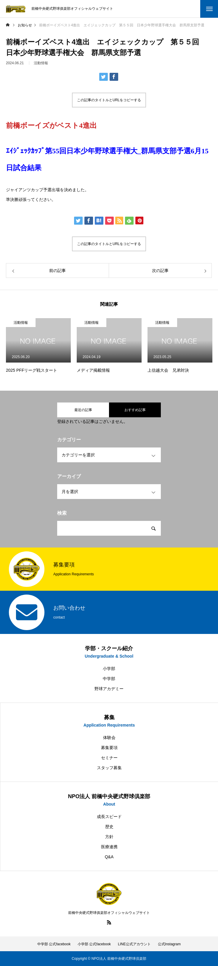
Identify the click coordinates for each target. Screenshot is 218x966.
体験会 (109, 737)
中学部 (109, 679)
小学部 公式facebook (94, 944)
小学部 (109, 668)
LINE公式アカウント (134, 944)
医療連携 (109, 847)
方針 (109, 837)
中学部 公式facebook (53, 944)
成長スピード (109, 816)
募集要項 (109, 748)
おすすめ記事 (135, 410)
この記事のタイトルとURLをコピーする (109, 100)
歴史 (109, 827)
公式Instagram (169, 944)
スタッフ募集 (109, 768)
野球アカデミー (109, 689)
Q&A (109, 857)
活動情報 (41, 66)
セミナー (109, 758)
